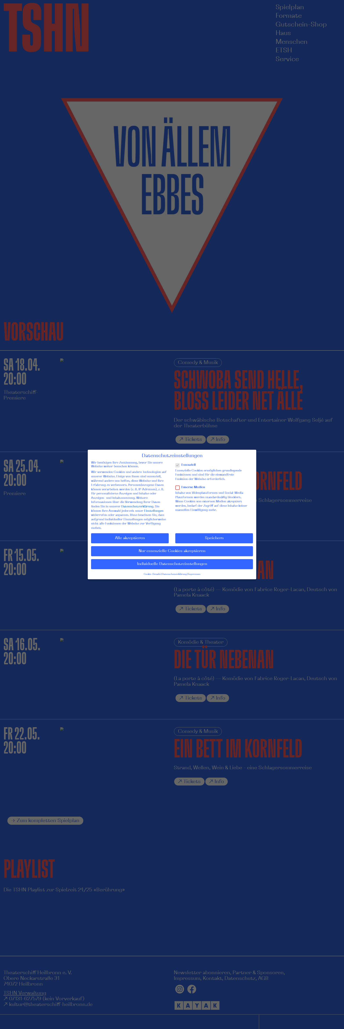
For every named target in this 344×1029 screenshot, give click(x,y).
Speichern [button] (214, 538)
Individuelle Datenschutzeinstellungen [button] (172, 564)
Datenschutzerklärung (137, 506)
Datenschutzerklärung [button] (174, 574)
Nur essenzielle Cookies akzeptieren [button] (172, 551)
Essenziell (187, 465)
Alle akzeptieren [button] (130, 538)
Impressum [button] (194, 574)
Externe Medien (192, 487)
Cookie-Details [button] (152, 574)
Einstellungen (153, 510)
